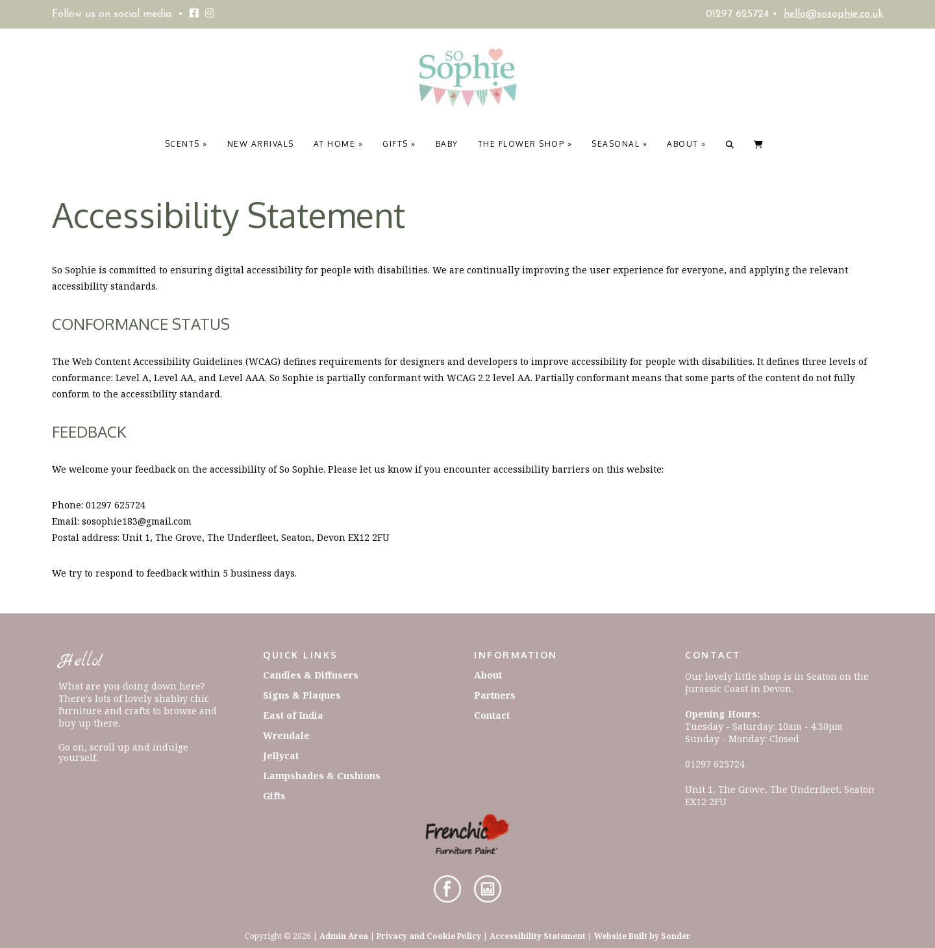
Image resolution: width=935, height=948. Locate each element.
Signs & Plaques (302, 695)
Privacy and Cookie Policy (429, 936)
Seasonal (619, 144)
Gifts (399, 144)
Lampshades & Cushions (321, 775)
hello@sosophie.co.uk (833, 14)
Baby (447, 144)
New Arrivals (260, 144)
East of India (293, 715)
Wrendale (286, 735)
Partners (495, 695)
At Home (339, 144)
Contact (492, 715)
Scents (186, 144)
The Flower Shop (525, 144)
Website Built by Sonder (642, 936)
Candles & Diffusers (310, 675)
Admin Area (343, 936)
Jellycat (281, 755)
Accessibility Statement (538, 936)
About (686, 144)
